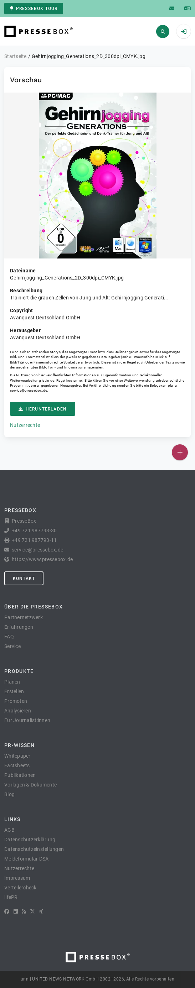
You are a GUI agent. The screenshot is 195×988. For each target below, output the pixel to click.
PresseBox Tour (33, 8)
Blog (9, 794)
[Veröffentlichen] (180, 452)
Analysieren (17, 710)
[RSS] (24, 911)
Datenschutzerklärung (29, 839)
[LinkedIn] (16, 911)
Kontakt (24, 578)
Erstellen (14, 691)
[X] (32, 911)
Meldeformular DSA (26, 859)
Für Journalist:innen (27, 720)
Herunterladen (43, 409)
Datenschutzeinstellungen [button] (34, 849)
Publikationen (20, 775)
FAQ (9, 636)
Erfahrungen (18, 627)
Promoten (15, 701)
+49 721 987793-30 (34, 530)
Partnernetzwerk (23, 617)
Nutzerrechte (25, 425)
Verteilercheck (20, 887)
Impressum (17, 878)
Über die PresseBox (33, 607)
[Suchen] (162, 31)
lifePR (11, 897)
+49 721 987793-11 (34, 540)
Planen (12, 682)
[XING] (41, 911)
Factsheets (17, 765)
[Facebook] (6, 911)
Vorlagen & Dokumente (30, 785)
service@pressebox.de (28, 390)
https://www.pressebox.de (42, 559)
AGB (9, 830)
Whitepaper (17, 756)
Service (12, 646)
